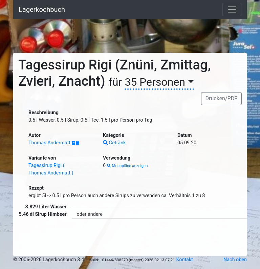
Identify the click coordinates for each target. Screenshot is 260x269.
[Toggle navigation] (231, 9)
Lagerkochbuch (42, 9)
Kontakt (184, 260)
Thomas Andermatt (50, 143)
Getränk (114, 143)
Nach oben (235, 260)
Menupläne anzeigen (127, 165)
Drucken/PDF (221, 98)
